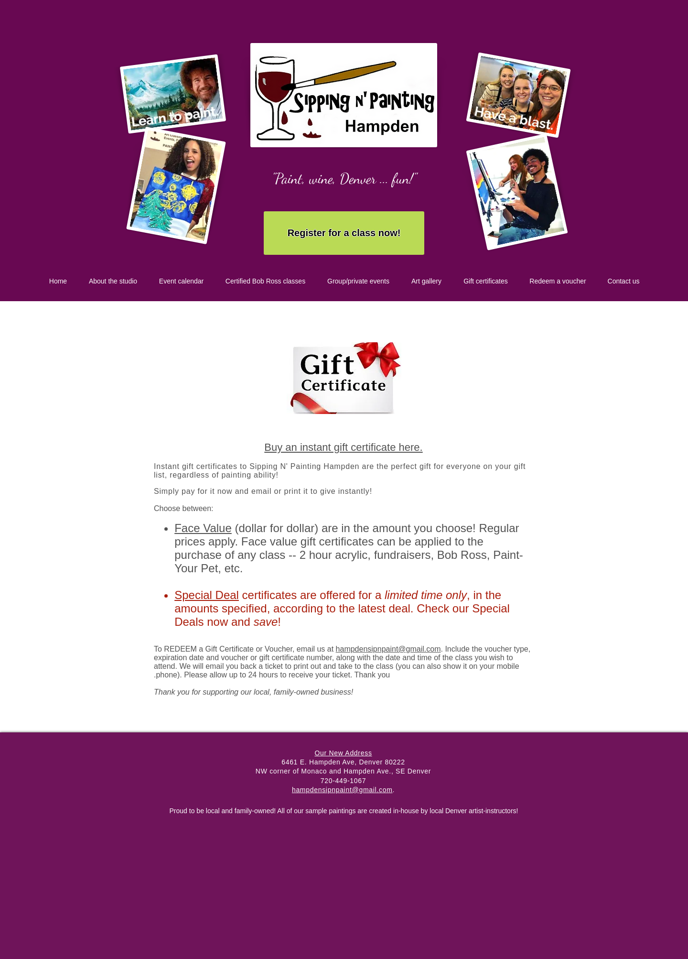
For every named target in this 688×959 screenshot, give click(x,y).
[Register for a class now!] (344, 233)
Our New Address (343, 753)
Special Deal (206, 594)
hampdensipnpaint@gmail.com (388, 649)
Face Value (203, 528)
